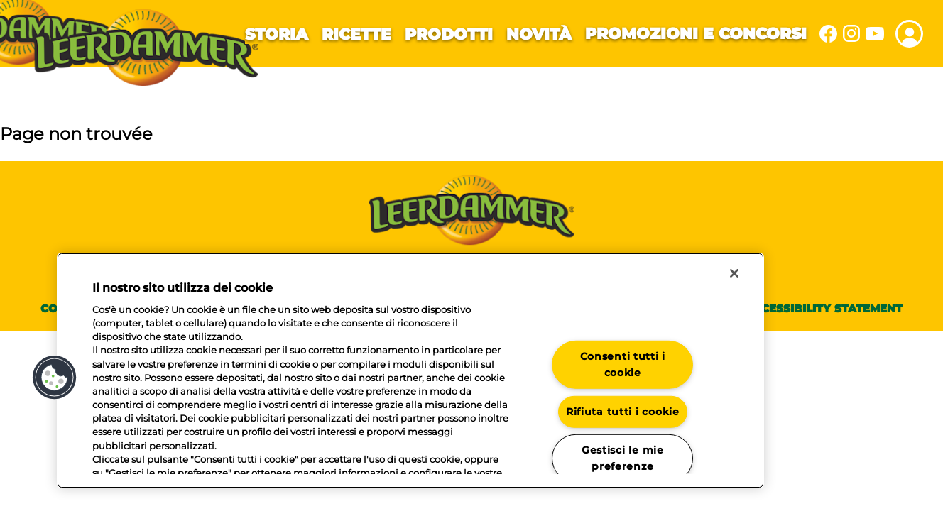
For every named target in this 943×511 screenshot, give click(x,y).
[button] (54, 377)
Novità (539, 34)
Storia (276, 34)
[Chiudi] (734, 273)
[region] (410, 370)
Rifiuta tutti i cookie (623, 411)
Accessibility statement (824, 308)
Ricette (356, 34)
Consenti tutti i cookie (623, 364)
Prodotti (449, 34)
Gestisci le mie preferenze (623, 458)
